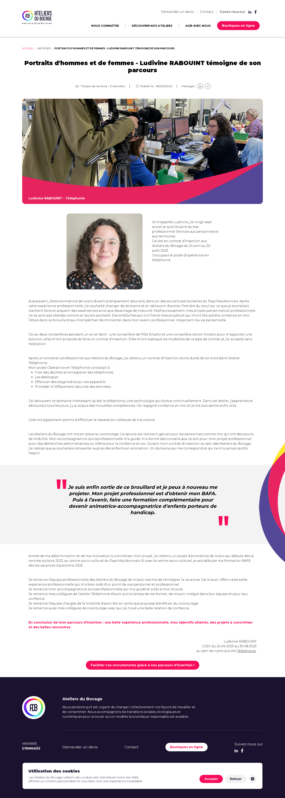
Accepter (211, 779)
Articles (44, 48)
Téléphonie (246, 651)
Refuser (236, 779)
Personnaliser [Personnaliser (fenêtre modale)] (252, 779)
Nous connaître (105, 25)
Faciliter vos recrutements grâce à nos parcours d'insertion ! (142, 665)
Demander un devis (177, 12)
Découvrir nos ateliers (152, 25)
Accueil (27, 48)
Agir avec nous (198, 25)
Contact (206, 12)
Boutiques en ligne (238, 25)
